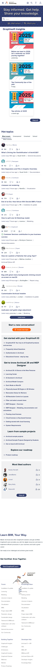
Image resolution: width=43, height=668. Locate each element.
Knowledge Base (27, 584)
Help (35, 2)
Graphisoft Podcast (6, 656)
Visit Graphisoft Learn (10, 566)
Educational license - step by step (17, 357)
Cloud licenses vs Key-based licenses (18, 418)
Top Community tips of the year (21, 83)
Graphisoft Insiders (6, 653)
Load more (21, 317)
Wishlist (3, 663)
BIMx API (24, 650)
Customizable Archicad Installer (13, 293)
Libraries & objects (6, 598)
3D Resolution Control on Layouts (17, 396)
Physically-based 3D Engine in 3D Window (20, 389)
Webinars (4, 659)
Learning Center (11, 374)
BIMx (2, 608)
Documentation (35, 172)
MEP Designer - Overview (14, 404)
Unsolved (27, 136)
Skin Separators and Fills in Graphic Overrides (19, 169)
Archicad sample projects (14, 436)
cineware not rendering (10, 185)
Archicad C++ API (26, 643)
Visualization (31, 188)
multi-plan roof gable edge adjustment (16, 310)
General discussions (34, 156)
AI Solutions (4, 650)
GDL (22, 647)
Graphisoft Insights (6, 643)
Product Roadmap (6, 666)
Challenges (4, 647)
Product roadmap (12, 455)
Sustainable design (6, 617)
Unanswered (17, 136)
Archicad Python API (8, 262)
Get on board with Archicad (15, 444)
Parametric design (6, 614)
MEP (22, 629)
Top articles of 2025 (19, 111)
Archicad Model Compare (14, 382)
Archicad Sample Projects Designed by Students (22, 440)
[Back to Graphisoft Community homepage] (11, 2)
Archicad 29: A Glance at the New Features (20, 370)
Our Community (5, 632)
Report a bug (34, 280)
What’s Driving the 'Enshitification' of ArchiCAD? (19, 152)
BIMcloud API (25, 653)
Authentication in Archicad (15, 353)
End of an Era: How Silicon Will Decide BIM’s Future (21, 201)
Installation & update (30, 205)
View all (35, 120)
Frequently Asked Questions (15, 349)
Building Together (7, 639)
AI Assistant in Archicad (14, 378)
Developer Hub (26, 639)
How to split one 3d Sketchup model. (15, 218)
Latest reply (5, 156)
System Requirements (13, 425)
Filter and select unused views (16, 400)
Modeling (30, 221)
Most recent (6, 136)
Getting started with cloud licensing (18, 421)
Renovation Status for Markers (16, 393)
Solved (35, 136)
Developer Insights (26, 659)
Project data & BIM (6, 611)
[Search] (21, 19)
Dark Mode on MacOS (13, 385)
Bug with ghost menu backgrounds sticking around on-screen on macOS (21, 276)
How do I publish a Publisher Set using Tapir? (18, 256)
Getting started (25, 595)
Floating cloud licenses (13, 414)
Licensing (4, 591)
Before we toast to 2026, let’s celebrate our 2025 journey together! (21, 54)
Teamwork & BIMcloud (7, 620)
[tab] (6, 136)
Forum (3, 584)
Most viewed (7, 139)
